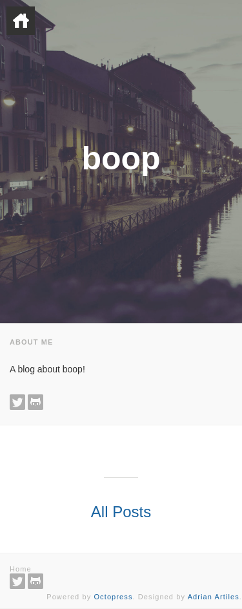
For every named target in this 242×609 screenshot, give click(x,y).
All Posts (121, 511)
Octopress (113, 597)
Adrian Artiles (213, 597)
